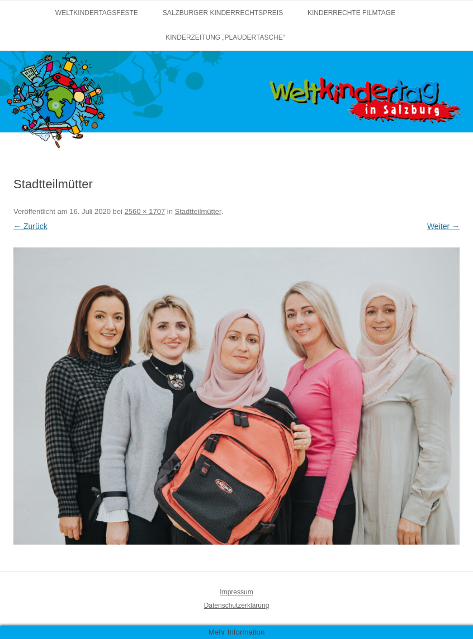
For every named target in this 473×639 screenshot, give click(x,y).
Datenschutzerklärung (236, 605)
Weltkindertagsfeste (96, 13)
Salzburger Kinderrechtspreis (223, 13)
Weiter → (443, 226)
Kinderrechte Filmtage (351, 13)
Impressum (236, 592)
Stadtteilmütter (198, 211)
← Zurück (30, 226)
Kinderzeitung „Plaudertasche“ (225, 37)
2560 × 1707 (145, 211)
